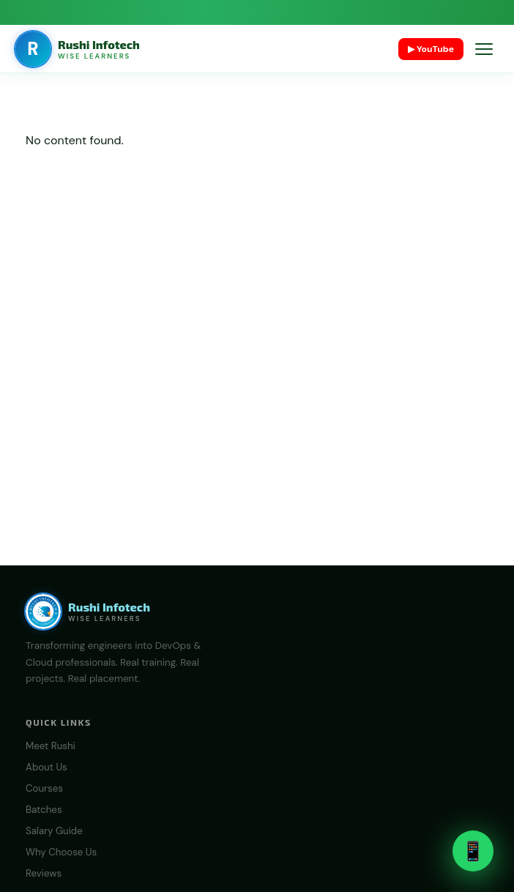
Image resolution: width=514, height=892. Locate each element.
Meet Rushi (50, 746)
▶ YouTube (431, 49)
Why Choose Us (61, 852)
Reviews (44, 873)
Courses (44, 788)
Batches (44, 809)
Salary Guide (54, 831)
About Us (46, 767)
